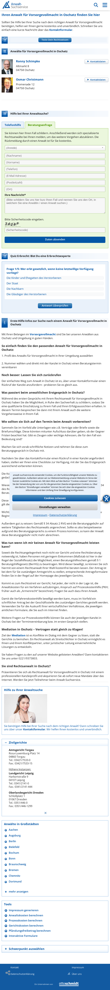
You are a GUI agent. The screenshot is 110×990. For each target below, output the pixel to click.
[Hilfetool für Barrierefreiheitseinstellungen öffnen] (106, 498)
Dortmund (15, 881)
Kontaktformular (60, 30)
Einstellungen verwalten (55, 507)
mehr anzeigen (18, 891)
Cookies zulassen (55, 498)
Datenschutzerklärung (63, 515)
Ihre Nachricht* (15, 195)
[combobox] (55, 148)
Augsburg (15, 835)
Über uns (77, 973)
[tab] (13, 125)
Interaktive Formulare (23, 936)
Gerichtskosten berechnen (26, 925)
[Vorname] (55, 162)
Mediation (18, 635)
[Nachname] (55, 155)
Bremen (14, 870)
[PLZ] (55, 182)
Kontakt (15, 967)
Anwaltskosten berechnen (26, 915)
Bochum (14, 852)
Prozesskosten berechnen (25, 920)
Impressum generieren (24, 910)
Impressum (40, 515)
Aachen (13, 829)
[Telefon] (55, 169)
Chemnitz (14, 875)
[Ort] (55, 189)
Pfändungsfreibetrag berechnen (30, 930)
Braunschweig (17, 864)
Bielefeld (14, 847)
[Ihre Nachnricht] (55, 206)
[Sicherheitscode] (55, 230)
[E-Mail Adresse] (55, 176)
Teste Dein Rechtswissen (55, 39)
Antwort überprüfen (55, 305)
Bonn (12, 858)
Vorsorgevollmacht (43, 334)
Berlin (12, 841)
